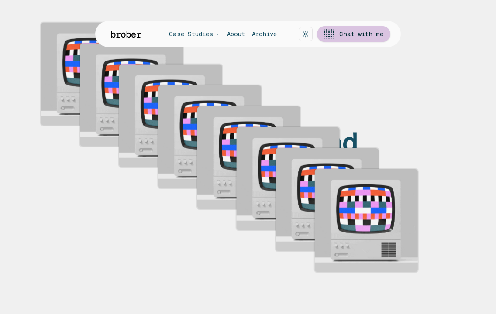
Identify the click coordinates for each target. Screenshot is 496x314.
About (236, 34)
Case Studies (194, 34)
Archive (264, 34)
